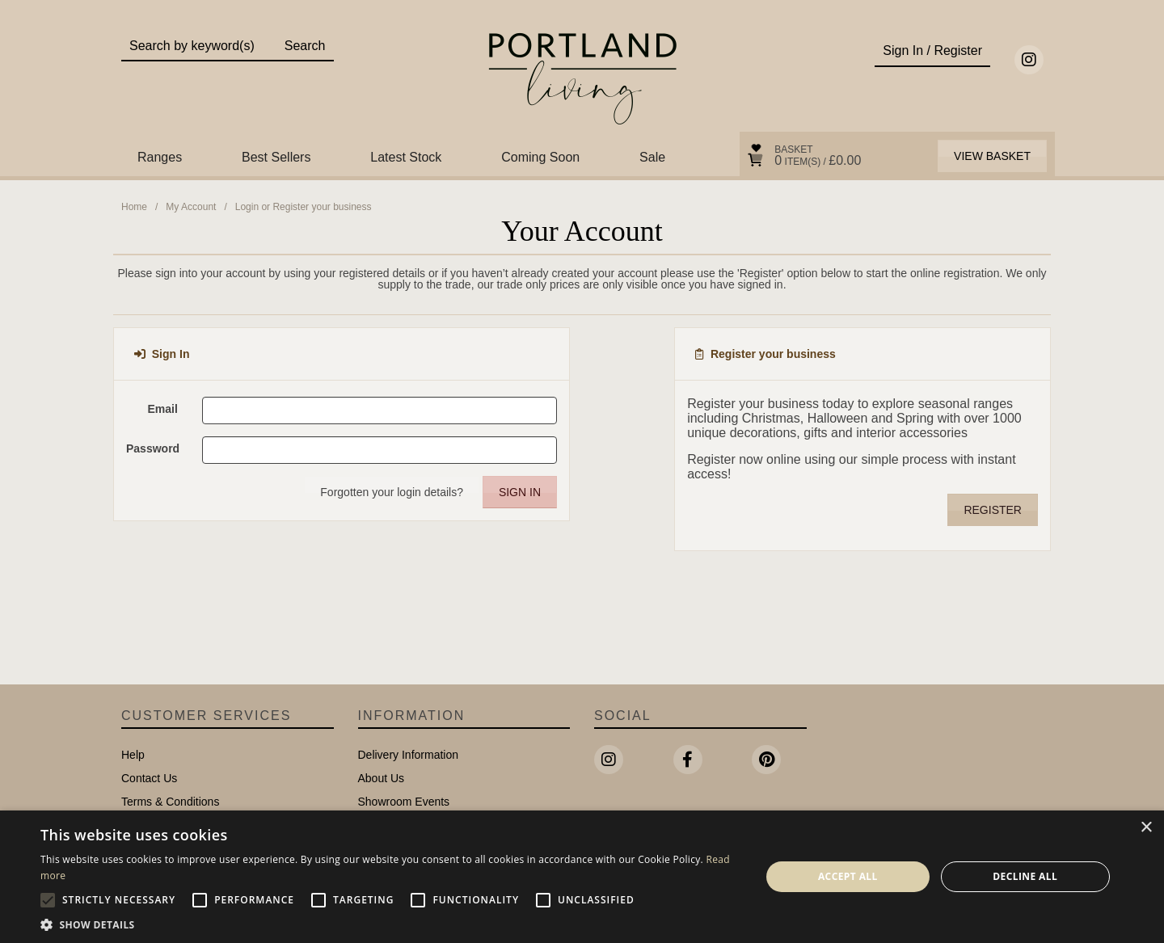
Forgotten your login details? (391, 492)
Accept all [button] (848, 876)
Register (993, 509)
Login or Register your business (303, 207)
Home (134, 207)
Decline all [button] (1025, 876)
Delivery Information (408, 754)
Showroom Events (404, 801)
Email (162, 408)
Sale (652, 157)
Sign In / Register (932, 50)
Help (133, 754)
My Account (191, 207)
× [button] (1146, 828)
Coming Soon (540, 157)
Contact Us (149, 778)
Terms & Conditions (170, 801)
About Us (381, 778)
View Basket (992, 155)
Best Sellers (276, 157)
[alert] (582, 876)
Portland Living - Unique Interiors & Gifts (582, 78)
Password (152, 448)
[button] (390, 923)
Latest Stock (405, 157)
